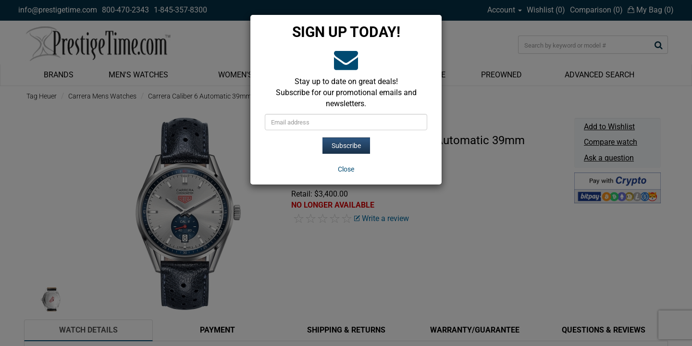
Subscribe (346, 145)
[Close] (346, 169)
